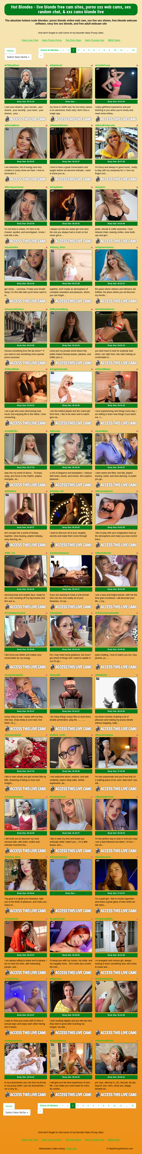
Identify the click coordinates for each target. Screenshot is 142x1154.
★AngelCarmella (58, 369)
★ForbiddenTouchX (14, 613)
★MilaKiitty (101, 675)
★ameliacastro (103, 857)
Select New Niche (18, 57)
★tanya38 (55, 675)
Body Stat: (25, 102)
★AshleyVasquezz (59, 553)
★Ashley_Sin (57, 491)
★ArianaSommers (13, 797)
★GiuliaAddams (12, 735)
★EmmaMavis (11, 125)
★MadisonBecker (104, 1040)
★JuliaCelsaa (11, 979)
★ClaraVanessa (58, 1040)
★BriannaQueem (104, 491)
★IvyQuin (100, 187)
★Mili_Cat (9, 553)
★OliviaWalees (103, 369)
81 (133, 50)
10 (115, 50)
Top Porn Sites (73, 40)
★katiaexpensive (13, 1040)
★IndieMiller (101, 431)
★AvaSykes (56, 613)
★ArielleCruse (102, 65)
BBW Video (114, 40)
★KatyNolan (56, 187)
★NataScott (56, 65)
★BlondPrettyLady (105, 125)
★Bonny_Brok (57, 247)
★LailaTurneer (57, 919)
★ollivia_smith (57, 735)
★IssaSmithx (11, 247)
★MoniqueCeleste (13, 187)
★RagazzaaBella (103, 919)
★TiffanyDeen (11, 65)
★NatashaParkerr (59, 125)
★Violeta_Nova (12, 857)
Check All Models (49, 50)
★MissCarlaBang (59, 309)
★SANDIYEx (11, 431)
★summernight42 (13, 675)
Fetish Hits (71, 1148)
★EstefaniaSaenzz (104, 309)
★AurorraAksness (14, 309)
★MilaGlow (10, 491)
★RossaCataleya (104, 735)
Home (10, 50)
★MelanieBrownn (104, 797)
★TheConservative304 (107, 613)
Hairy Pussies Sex (94, 40)
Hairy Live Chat (30, 40)
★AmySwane (11, 919)
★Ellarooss (56, 979)
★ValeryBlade (11, 369)
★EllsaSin (55, 431)
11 (121, 50)
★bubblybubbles (104, 979)
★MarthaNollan (103, 553)
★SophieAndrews (104, 247)
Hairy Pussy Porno (52, 40)
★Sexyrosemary (58, 857)
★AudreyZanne (58, 797)
